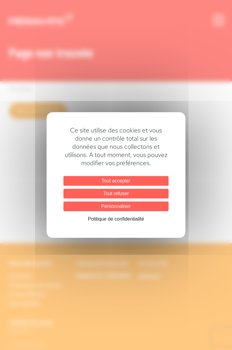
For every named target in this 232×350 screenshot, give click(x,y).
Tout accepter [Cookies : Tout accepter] (116, 180)
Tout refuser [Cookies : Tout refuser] (116, 193)
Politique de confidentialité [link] (116, 219)
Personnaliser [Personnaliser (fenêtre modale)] (116, 206)
